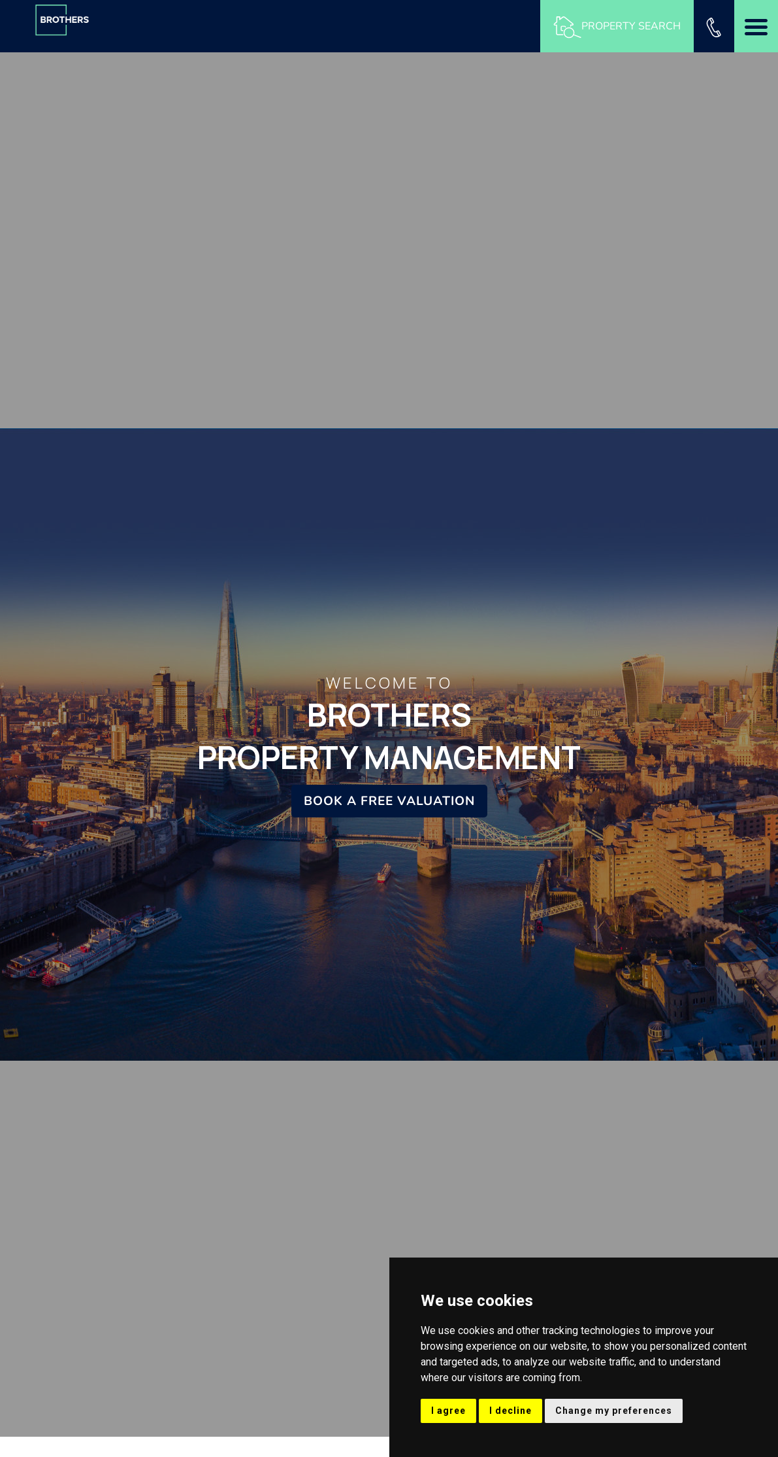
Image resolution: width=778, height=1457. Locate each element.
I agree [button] (448, 1410)
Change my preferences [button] (613, 1410)
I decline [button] (510, 1410)
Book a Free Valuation (389, 801)
